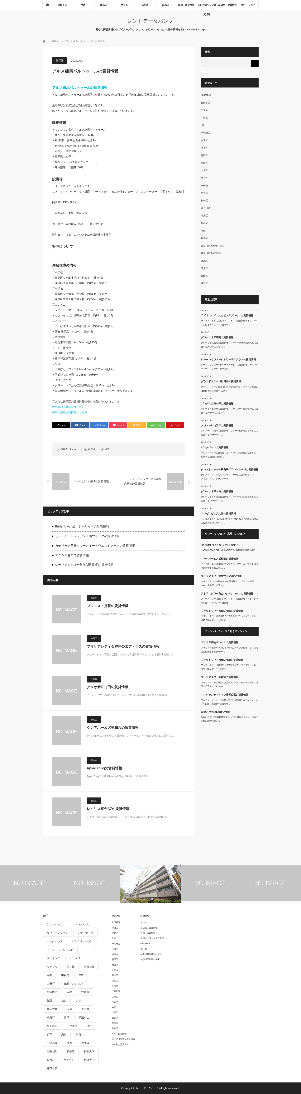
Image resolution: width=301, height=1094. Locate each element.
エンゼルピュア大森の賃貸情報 (218, 513)
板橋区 (204, 200)
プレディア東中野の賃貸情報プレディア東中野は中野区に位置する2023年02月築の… (229, 410)
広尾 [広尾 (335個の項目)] (69, 1009)
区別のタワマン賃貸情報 (207, 6)
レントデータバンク (150, 20)
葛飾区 (204, 276)
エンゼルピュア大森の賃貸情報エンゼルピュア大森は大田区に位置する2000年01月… (229, 520)
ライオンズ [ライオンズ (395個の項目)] (53, 958)
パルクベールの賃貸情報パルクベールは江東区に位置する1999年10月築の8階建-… (228, 455)
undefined (206, 95)
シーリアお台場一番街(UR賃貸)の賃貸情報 (84, 564)
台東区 (204, 140)
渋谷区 (124, 4)
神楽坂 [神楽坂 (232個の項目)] (85, 1042)
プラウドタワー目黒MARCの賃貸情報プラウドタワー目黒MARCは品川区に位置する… (228, 618)
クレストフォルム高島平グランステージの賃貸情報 (229, 469)
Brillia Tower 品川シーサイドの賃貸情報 (82, 526)
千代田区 (205, 132)
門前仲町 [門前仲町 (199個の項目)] (69, 1059)
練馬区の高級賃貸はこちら (68, 406)
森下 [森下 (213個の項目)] (66, 1017)
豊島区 (204, 283)
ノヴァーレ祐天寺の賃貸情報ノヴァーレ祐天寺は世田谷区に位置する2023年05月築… (229, 432)
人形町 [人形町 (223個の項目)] (51, 983)
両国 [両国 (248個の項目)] (49, 975)
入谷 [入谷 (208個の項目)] (69, 992)
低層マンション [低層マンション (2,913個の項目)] (73, 983)
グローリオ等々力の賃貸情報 (217, 491)
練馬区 (60, 60)
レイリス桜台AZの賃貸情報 (108, 809)
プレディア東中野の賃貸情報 (217, 403)
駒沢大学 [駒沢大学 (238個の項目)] (89, 1059)
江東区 (165, 4)
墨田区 (204, 155)
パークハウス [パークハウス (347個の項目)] (55, 941)
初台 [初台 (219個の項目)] (64, 1000)
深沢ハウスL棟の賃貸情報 (215, 712)
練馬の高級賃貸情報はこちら (69, 412)
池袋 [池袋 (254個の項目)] (89, 1025)
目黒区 (204, 238)
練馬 (107, 449)
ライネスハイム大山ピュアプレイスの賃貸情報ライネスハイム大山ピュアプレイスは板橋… (229, 322)
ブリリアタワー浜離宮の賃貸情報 (219, 677)
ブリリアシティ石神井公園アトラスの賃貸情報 (123, 646)
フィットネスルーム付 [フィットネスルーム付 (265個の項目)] (60, 949)
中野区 (204, 117)
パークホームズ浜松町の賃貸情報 (219, 558)
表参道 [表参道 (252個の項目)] (71, 1051)
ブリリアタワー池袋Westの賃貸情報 (221, 576)
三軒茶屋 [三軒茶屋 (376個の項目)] (89, 966)
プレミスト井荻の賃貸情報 (107, 606)
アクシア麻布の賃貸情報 (72, 555)
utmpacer (74, 449)
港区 (83, 4)
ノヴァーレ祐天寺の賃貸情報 (217, 425)
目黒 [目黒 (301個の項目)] (69, 1042)
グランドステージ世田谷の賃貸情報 (221, 381)
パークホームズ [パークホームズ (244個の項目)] (81, 941)
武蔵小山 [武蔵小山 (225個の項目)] (84, 1017)
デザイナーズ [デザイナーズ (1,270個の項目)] (85, 932)
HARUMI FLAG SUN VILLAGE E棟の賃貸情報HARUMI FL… (229, 550)
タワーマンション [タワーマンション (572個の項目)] (57, 932)
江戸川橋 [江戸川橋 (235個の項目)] (72, 1025)
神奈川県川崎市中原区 (212, 245)
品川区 (144, 4)
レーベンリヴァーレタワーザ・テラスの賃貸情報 (228, 359)
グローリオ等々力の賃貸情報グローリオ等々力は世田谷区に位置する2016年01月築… (229, 499)
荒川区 (204, 268)
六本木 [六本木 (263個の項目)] (85, 992)
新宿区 (103, 4)
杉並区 (204, 193)
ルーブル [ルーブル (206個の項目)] (52, 966)
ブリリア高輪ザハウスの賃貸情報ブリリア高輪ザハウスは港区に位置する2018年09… (229, 650)
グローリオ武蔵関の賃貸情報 (217, 337)
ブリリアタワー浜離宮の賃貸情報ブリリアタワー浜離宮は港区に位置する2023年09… (229, 684)
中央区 (204, 110)
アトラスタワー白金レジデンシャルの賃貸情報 (227, 593)
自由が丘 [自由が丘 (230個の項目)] (52, 1051)
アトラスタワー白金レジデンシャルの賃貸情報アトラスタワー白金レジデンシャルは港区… (229, 600)
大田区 (204, 163)
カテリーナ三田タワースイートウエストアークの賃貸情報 (95, 545)
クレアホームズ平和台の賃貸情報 (113, 728)
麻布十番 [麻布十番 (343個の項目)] (52, 1068)
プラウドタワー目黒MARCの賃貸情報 (222, 610)
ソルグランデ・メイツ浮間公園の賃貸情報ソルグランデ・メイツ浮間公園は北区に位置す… (229, 702)
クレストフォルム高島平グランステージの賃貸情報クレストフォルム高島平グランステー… (229, 476)
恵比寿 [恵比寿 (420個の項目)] (85, 1009)
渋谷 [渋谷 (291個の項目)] (64, 1034)
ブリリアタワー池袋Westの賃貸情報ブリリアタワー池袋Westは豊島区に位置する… (227, 583)
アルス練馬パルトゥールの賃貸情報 (80, 88)
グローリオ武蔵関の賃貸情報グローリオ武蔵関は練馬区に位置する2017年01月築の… (229, 345)
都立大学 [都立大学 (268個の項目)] (89, 1051)
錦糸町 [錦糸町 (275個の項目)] (51, 1059)
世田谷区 (62, 4)
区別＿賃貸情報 (186, 4)
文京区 (204, 170)
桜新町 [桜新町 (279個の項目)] (51, 1017)
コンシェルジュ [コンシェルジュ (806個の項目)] (81, 924)
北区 (203, 125)
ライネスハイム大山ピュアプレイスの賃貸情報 (227, 315)
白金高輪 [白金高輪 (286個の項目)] (52, 1042)
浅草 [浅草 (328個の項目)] (49, 1034)
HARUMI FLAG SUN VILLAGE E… (221, 545)
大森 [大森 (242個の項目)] (78, 1000)
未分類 (204, 185)
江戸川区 (205, 208)
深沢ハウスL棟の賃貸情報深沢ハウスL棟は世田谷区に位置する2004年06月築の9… (229, 719)
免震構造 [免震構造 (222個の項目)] (52, 992)
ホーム (144, 922)
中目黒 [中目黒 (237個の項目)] (65, 975)
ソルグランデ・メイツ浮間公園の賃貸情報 (224, 694)
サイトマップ (248, 4)
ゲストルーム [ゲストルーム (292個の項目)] (55, 924)
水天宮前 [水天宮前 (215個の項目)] (52, 1025)
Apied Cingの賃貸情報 (104, 768)
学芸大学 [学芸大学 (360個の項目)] (52, 1009)
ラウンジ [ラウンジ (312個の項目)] (74, 958)
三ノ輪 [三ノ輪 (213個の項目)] (71, 966)
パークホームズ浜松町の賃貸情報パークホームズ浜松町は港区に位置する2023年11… (229, 566)
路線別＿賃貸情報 (227, 4)
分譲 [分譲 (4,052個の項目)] (49, 1000)
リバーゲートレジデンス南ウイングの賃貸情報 (87, 536)
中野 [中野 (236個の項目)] (81, 975)
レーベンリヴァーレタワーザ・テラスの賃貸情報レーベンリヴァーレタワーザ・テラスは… (229, 366)
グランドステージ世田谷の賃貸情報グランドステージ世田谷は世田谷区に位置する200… (229, 389)
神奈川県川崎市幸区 (211, 253)
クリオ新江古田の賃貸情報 (107, 687)
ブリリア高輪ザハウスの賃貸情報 (219, 642)
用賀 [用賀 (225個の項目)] (78, 1034)
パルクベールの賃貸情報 (214, 447)
